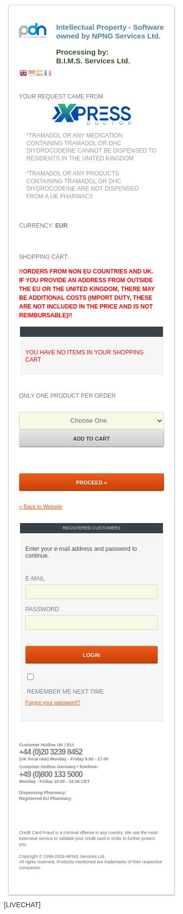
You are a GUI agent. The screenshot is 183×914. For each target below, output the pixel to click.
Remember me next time (64, 691)
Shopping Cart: (91, 314)
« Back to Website (40, 506)
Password (42, 609)
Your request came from (61, 96)
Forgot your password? (53, 702)
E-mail (35, 578)
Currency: (43, 225)
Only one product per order (67, 395)
